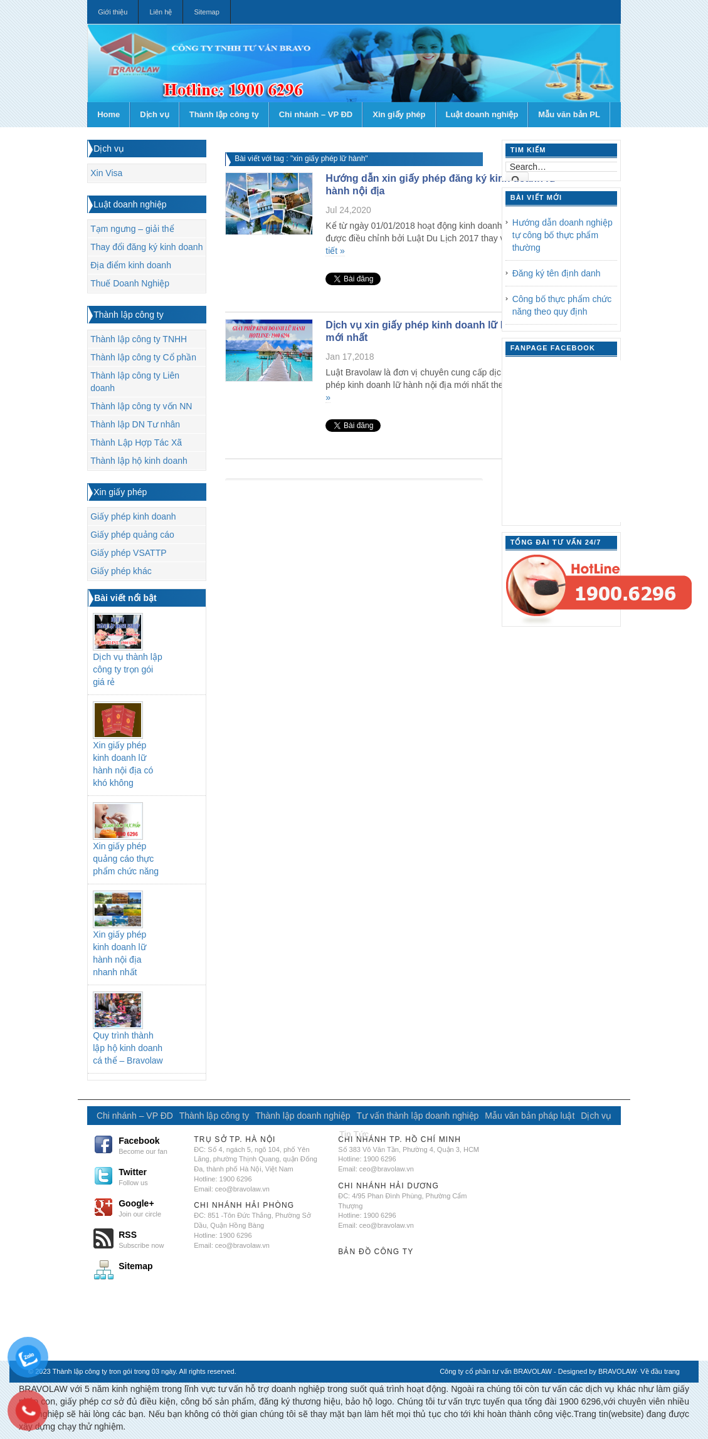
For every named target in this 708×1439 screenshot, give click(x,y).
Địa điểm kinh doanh (130, 265)
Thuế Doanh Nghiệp (129, 283)
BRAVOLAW (617, 1371)
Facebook (151, 1145)
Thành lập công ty (224, 114)
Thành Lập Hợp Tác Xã (136, 442)
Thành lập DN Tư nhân (135, 424)
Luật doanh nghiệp (482, 114)
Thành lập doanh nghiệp (302, 1116)
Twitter (151, 1176)
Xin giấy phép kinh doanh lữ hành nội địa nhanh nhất (119, 953)
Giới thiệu (112, 12)
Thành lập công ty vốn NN (141, 406)
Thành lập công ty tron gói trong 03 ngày (114, 1371)
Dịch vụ (154, 114)
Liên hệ (160, 12)
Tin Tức (354, 1134)
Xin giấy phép (398, 114)
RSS (151, 1239)
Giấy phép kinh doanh (133, 516)
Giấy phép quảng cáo (132, 535)
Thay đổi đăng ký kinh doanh (146, 247)
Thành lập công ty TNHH (138, 339)
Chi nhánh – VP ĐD (316, 114)
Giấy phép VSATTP (128, 553)
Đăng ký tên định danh (556, 273)
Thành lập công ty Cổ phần (143, 357)
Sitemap (206, 12)
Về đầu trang (660, 1371)
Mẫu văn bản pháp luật (529, 1116)
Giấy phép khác (121, 571)
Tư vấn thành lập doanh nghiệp (418, 1116)
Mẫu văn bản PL (569, 114)
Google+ (151, 1207)
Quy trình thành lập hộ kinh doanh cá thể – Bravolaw (128, 1047)
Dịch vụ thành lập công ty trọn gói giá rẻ (127, 669)
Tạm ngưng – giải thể (132, 229)
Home (108, 114)
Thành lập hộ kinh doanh (139, 461)
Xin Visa (106, 173)
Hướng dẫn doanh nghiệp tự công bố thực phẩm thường (562, 235)
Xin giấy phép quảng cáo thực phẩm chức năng (126, 858)
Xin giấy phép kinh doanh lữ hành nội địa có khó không (123, 764)
